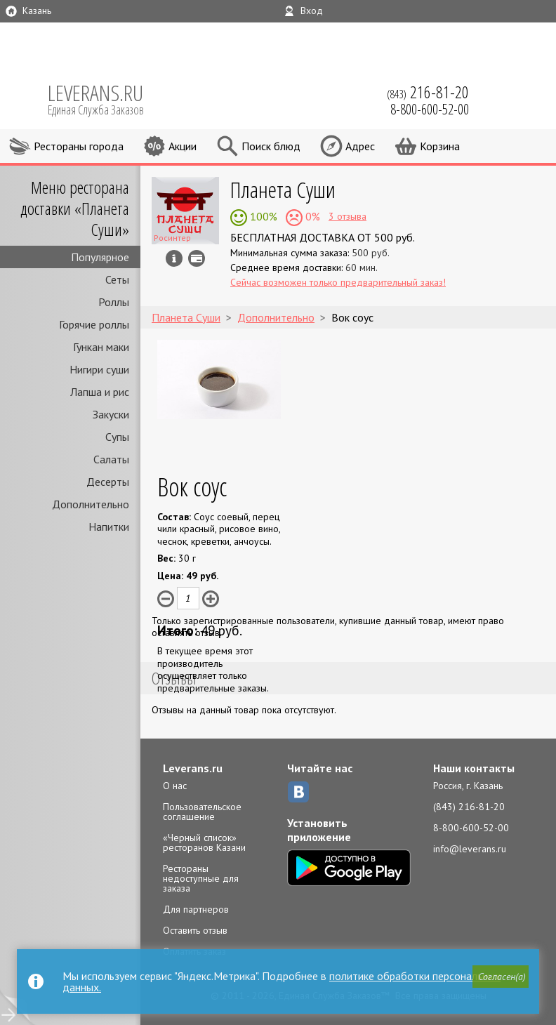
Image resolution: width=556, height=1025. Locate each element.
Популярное (100, 257)
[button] (500, 976)
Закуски (111, 414)
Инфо (174, 258)
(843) (428, 91)
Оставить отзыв (195, 930)
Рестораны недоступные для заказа (201, 878)
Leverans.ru (193, 768)
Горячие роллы (94, 324)
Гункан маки (101, 347)
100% (262, 216)
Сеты (117, 279)
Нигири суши (99, 369)
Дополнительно (90, 504)
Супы (117, 437)
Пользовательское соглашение (202, 811)
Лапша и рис (99, 392)
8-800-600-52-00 (471, 827)
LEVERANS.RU (105, 98)
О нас (175, 785)
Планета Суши (283, 189)
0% (311, 216)
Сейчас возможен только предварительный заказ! (338, 282)
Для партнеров (196, 909)
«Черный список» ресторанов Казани (204, 842)
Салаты (111, 459)
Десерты (107, 482)
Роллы (113, 302)
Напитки (108, 527)
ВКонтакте (298, 792)
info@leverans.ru (469, 848)
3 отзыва (347, 216)
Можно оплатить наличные (196, 258)
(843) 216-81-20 (469, 806)
